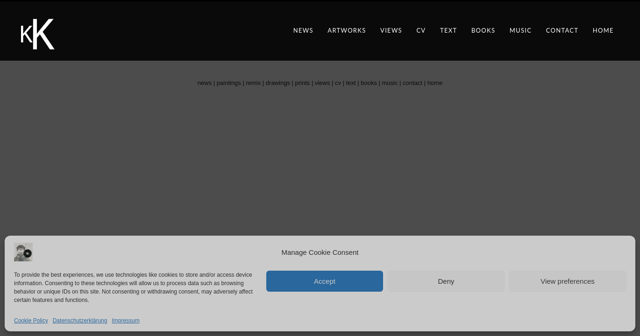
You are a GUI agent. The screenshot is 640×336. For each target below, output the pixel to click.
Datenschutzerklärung (80, 320)
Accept (324, 281)
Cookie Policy (31, 320)
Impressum (125, 320)
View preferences (567, 281)
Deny (446, 281)
